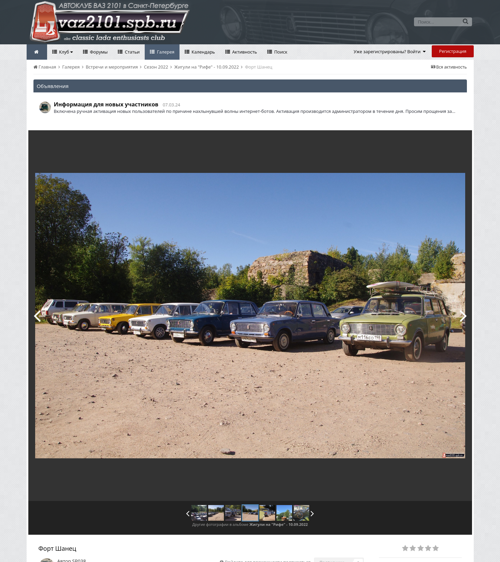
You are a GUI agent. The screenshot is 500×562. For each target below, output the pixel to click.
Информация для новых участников (106, 104)
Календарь (202, 52)
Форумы (98, 52)
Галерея (165, 52)
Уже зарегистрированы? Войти (390, 51)
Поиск (280, 52)
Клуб (65, 52)
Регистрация (452, 51)
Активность (244, 52)
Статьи (132, 52)
